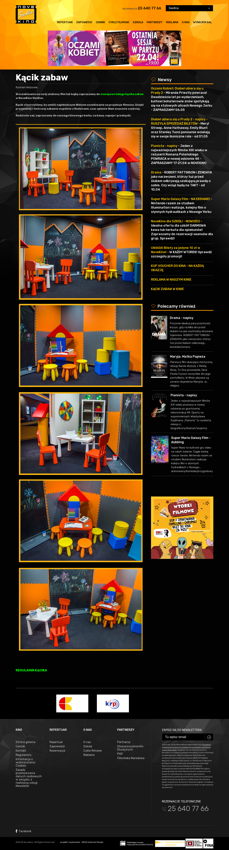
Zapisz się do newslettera (182, 730)
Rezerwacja (57, 750)
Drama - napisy (181, 318)
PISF (120, 754)
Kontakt (21, 750)
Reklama (172, 22)
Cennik (100, 22)
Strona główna (25, 742)
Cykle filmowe (119, 22)
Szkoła (138, 22)
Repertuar (65, 22)
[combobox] (189, 8)
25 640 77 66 (149, 8)
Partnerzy (154, 22)
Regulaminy (24, 755)
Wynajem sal (202, 22)
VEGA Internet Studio (92, 842)
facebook (23, 831)
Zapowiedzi (84, 22)
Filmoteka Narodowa (130, 758)
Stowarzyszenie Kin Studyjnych (130, 748)
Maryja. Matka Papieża (187, 357)
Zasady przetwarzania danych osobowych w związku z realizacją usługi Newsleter (29, 778)
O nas (186, 22)
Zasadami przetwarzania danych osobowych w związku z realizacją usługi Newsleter (186, 747)
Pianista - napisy (184, 395)
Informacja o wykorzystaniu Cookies (25, 762)
